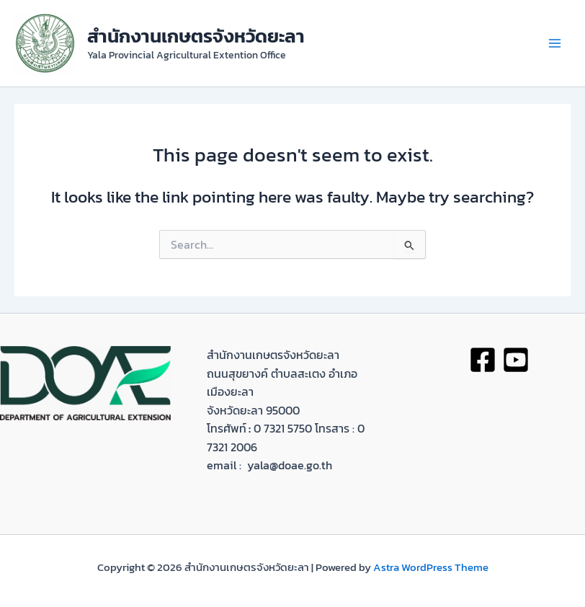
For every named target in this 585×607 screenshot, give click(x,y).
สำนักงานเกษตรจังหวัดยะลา (196, 36)
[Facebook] (482, 359)
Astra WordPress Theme (430, 567)
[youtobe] (516, 359)
